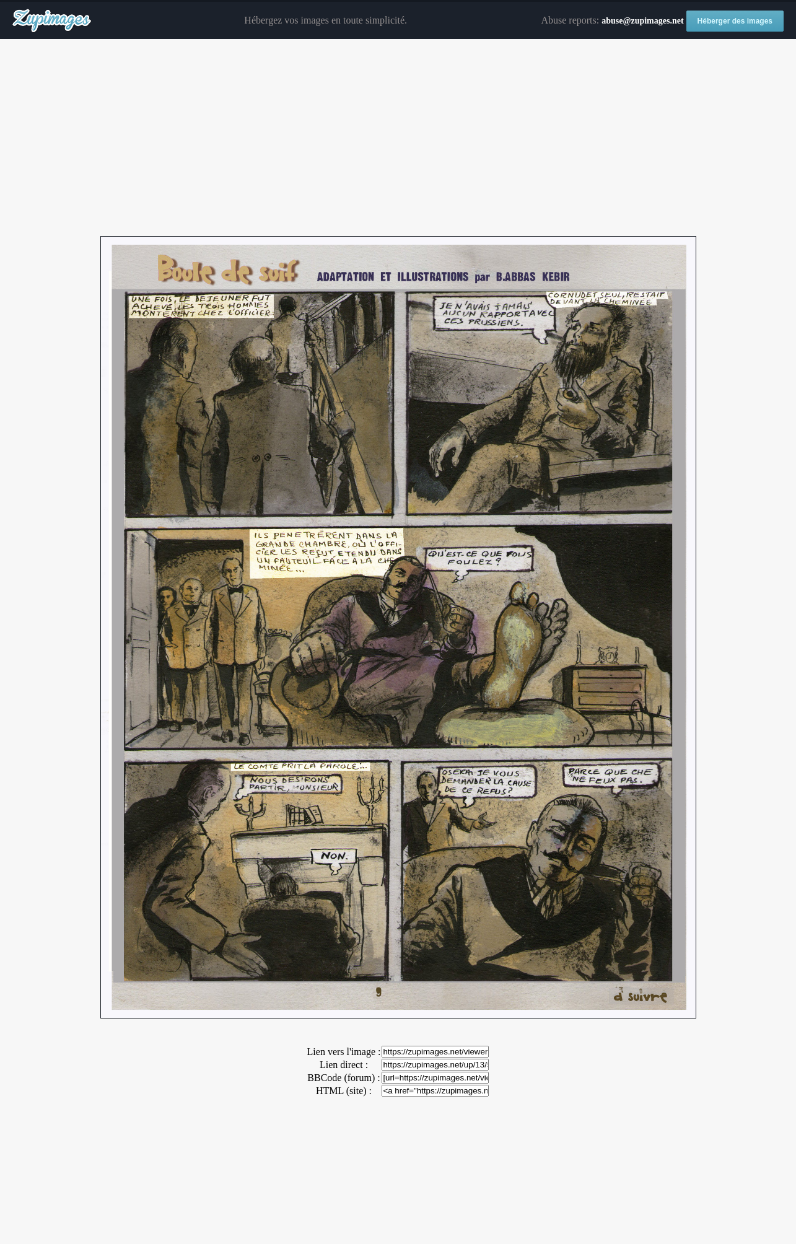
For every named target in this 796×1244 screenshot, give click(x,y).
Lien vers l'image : (344, 1051)
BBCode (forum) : (343, 1077)
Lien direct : (344, 1064)
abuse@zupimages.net (642, 20)
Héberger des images (735, 21)
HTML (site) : (344, 1090)
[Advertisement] (398, 138)
